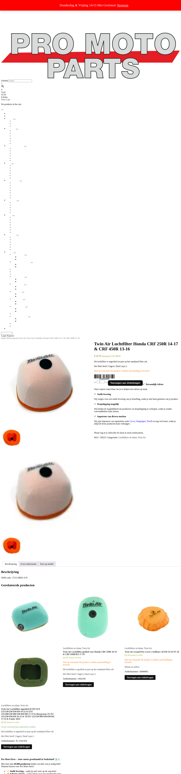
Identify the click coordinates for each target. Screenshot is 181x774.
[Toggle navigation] (2, 109)
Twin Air (22, 338)
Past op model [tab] (46, 564)
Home (3, 338)
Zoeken (4, 80)
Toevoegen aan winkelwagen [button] (16, 747)
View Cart (5, 99)
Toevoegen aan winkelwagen (125, 383)
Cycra (132, 421)
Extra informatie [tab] (28, 564)
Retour (10, 22)
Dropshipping (13, 12)
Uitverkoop (12, 14)
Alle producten (12, 338)
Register (10, 336)
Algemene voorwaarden (17, 17)
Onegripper (141, 421)
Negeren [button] (122, 5)
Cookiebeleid (12, 27)
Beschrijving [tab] (11, 564)
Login (4, 336)
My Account (7, 333)
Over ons (11, 24)
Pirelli (149, 421)
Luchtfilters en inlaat (127, 437)
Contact (10, 29)
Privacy (10, 19)
